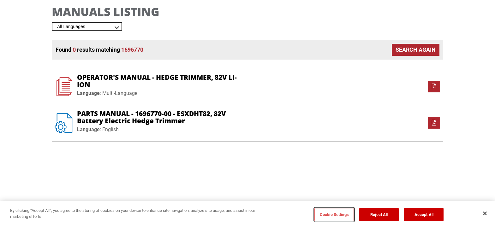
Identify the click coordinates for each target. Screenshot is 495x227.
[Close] (485, 213)
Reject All (379, 214)
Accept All (423, 214)
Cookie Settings (334, 214)
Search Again (416, 49)
